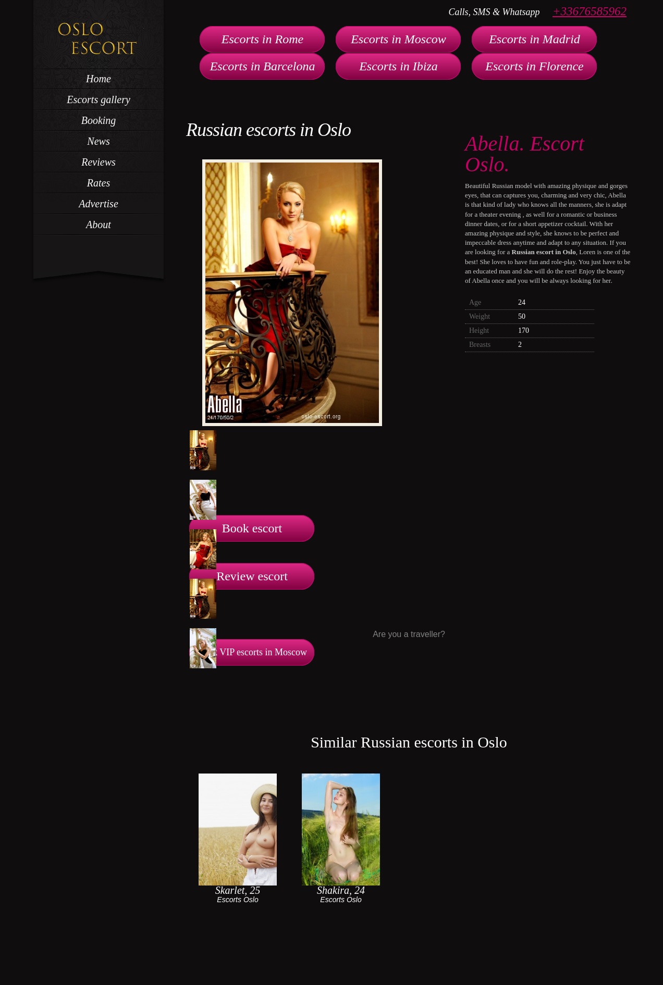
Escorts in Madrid (534, 39)
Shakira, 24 (341, 890)
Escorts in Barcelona (262, 66)
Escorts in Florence (534, 66)
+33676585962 (589, 11)
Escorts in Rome (262, 39)
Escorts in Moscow (398, 39)
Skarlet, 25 (238, 890)
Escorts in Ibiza (398, 66)
